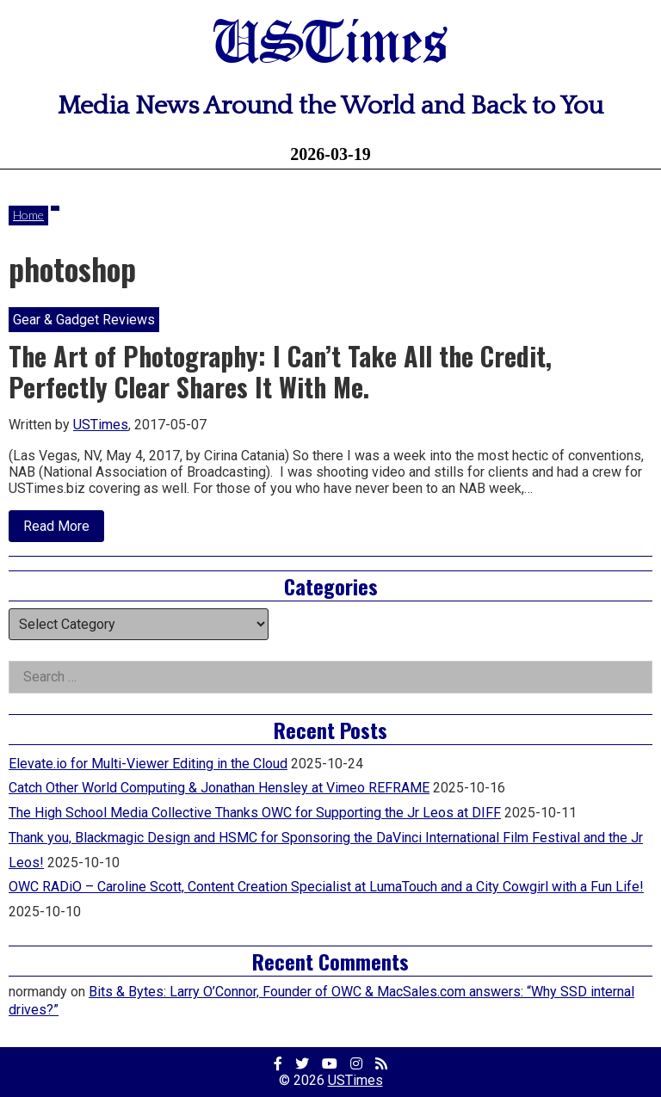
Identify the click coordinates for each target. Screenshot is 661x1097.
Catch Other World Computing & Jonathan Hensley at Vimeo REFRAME (219, 788)
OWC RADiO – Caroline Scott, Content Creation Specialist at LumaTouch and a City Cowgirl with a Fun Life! (326, 886)
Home (28, 214)
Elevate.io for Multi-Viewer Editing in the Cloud (148, 763)
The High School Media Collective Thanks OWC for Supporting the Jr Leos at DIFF (255, 812)
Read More (63, 530)
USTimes (330, 45)
